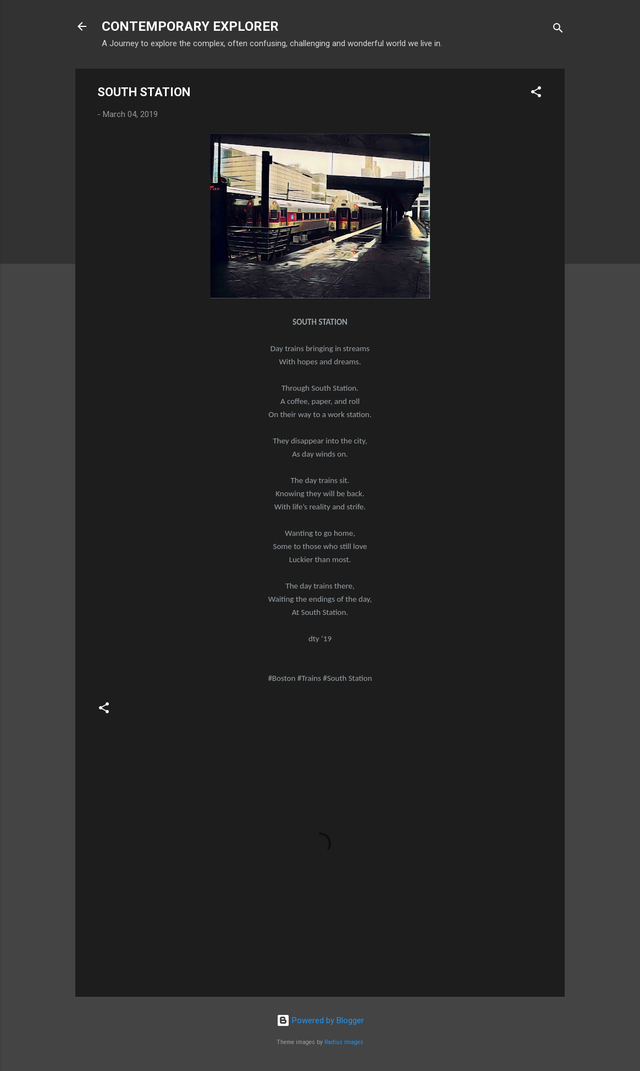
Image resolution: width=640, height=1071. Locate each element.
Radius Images (343, 1042)
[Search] (558, 30)
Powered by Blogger (320, 1020)
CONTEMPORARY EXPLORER (190, 26)
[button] (536, 93)
